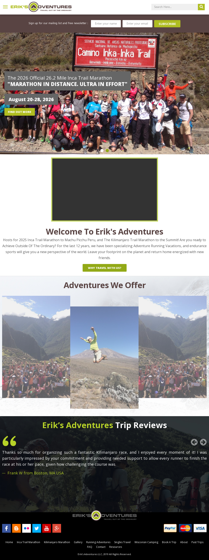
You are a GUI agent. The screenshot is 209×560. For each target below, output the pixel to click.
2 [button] (107, 150)
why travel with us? (104, 268)
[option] (104, 93)
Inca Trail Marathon (28, 542)
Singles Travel (122, 542)
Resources (115, 547)
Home (9, 542)
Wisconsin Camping (146, 542)
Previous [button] (194, 442)
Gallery (78, 542)
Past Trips (197, 542)
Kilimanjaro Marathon (57, 542)
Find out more (19, 112)
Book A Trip (169, 542)
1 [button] (102, 150)
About (184, 542)
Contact (100, 547)
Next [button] (203, 442)
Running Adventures (98, 542)
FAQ (89, 547)
